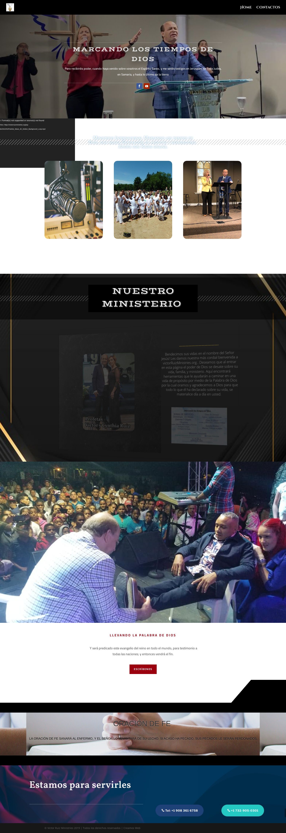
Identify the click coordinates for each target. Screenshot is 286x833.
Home (246, 8)
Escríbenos (143, 669)
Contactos (268, 8)
